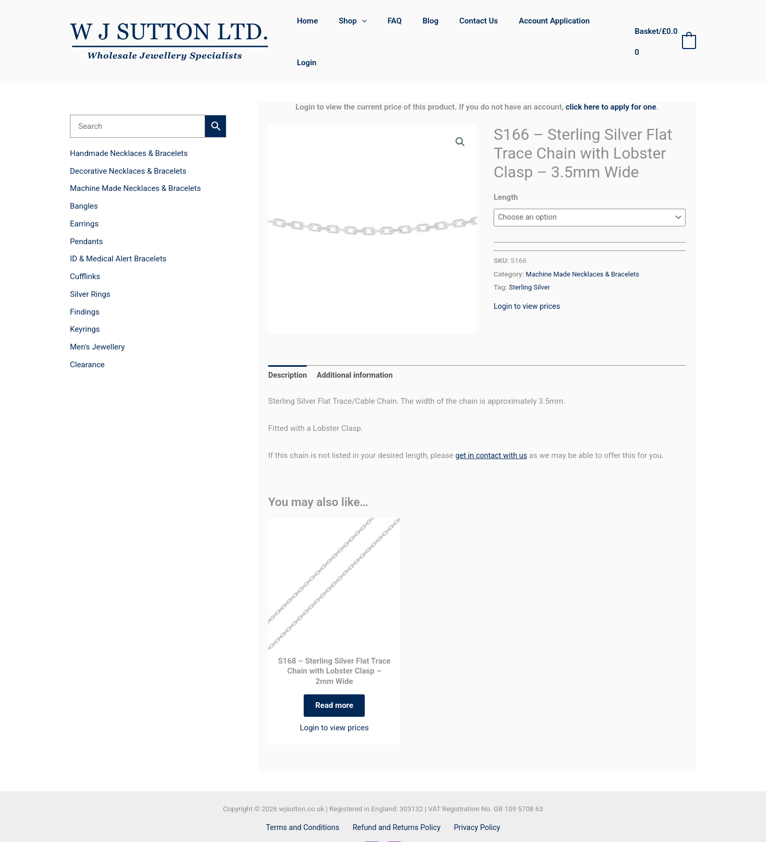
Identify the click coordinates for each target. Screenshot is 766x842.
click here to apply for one (611, 76)
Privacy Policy (475, 802)
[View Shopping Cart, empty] (663, 27)
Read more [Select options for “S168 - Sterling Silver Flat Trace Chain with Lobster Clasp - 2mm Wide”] (334, 677)
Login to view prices (528, 276)
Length (506, 167)
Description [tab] (288, 345)
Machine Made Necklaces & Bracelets (585, 244)
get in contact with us (493, 425)
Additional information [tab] (357, 345)
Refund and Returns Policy (396, 802)
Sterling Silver (530, 257)
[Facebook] (372, 823)
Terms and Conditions (305, 802)
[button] (370, 26)
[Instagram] (394, 823)
